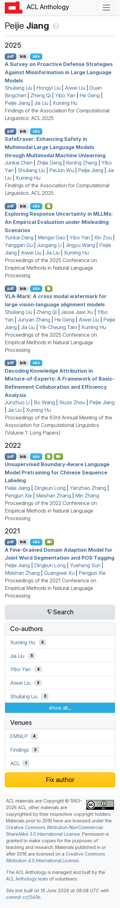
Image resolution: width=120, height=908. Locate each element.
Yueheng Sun (85, 565)
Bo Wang (44, 402)
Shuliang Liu (18, 88)
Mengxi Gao (51, 237)
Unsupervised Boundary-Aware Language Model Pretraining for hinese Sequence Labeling (57, 472)
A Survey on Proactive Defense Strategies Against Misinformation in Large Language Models (59, 72)
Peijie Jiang (17, 103)
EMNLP (19, 736)
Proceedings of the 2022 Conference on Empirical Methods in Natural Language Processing (51, 510)
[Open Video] (58, 456)
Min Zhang (87, 495)
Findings (19, 750)
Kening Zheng (81, 162)
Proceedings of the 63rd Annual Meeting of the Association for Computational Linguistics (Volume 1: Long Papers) (58, 425)
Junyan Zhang (34, 319)
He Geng (90, 95)
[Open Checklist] (49, 206)
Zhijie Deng (49, 162)
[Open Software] (49, 456)
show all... (60, 708)
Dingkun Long (50, 488)
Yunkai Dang (19, 237)
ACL (15, 763)
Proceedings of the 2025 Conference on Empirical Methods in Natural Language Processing (51, 268)
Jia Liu (41, 103)
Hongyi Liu (48, 88)
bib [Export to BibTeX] (23, 56)
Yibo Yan (65, 95)
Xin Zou (103, 237)
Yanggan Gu (19, 245)
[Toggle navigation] (106, 7)
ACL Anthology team (27, 878)
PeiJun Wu (61, 170)
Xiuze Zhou (72, 402)
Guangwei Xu (59, 573)
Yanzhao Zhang (88, 488)
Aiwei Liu (75, 88)
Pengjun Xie (18, 495)
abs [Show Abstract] (36, 56)
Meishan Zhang (53, 495)
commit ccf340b (23, 897)
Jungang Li (49, 245)
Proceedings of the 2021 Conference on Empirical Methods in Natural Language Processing (50, 588)
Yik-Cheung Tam (58, 327)
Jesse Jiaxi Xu (77, 312)
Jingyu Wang (80, 245)
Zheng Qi (40, 95)
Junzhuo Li (17, 402)
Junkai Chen (19, 162)
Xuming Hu (64, 103)
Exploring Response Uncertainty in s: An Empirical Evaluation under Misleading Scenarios (59, 222)
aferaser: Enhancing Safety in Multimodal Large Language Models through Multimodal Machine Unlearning (55, 147)
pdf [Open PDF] (10, 56)
